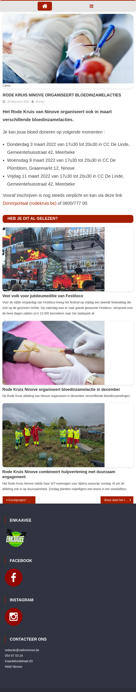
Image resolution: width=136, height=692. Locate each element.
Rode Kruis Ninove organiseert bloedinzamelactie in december (61, 389)
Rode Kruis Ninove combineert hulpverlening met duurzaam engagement (58, 474)
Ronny (40, 102)
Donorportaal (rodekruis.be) (30, 203)
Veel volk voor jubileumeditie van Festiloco (42, 296)
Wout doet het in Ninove (118, 500)
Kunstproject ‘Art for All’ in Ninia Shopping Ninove (21, 500)
